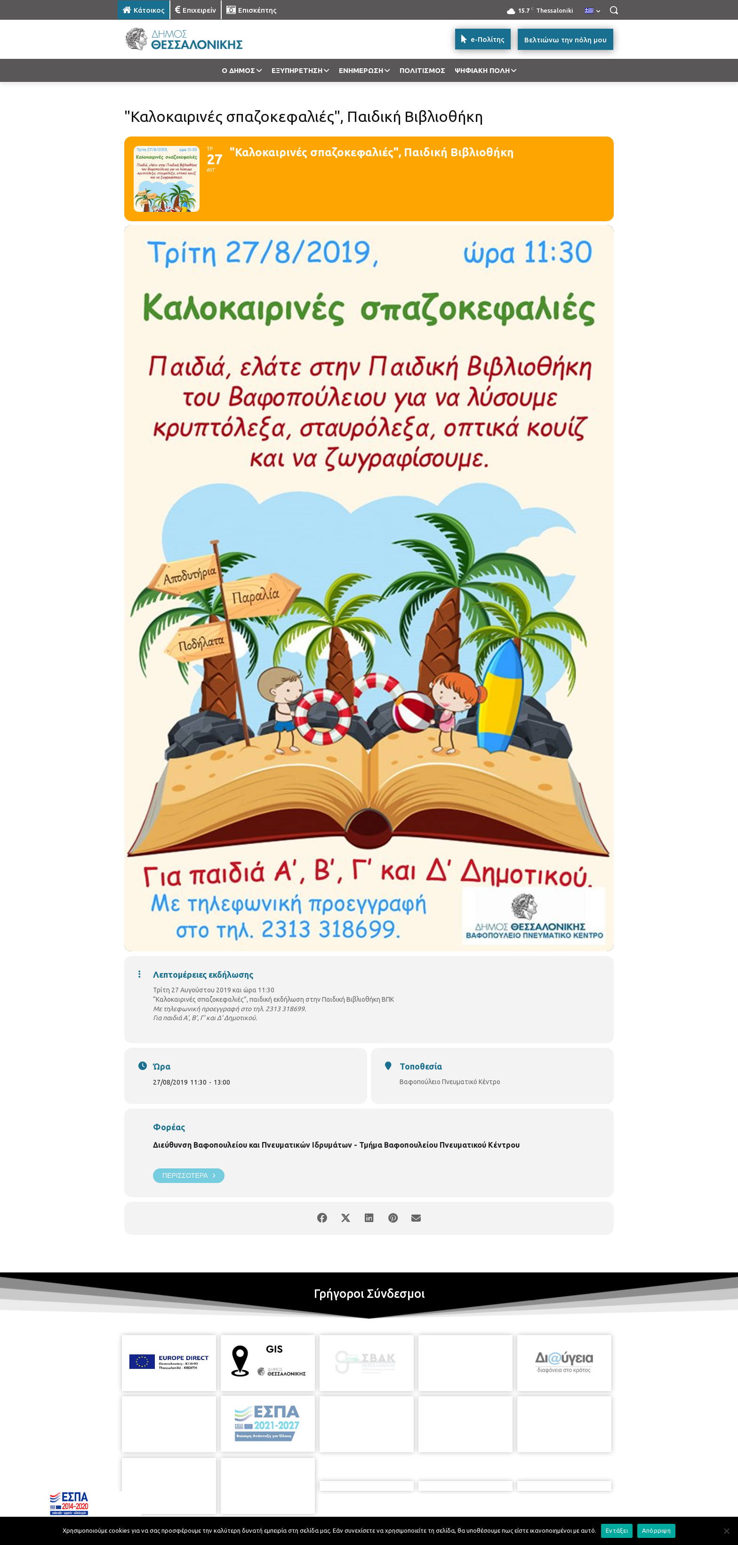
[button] (613, 9)
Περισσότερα (188, 1176)
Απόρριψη (656, 1530)
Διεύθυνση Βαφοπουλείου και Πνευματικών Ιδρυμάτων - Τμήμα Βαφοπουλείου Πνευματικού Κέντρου (336, 1145)
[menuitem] (592, 11)
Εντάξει (617, 1530)
